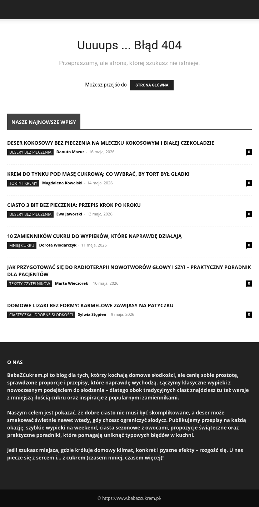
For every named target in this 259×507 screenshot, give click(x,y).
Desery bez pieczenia (30, 152)
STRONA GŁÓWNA (151, 85)
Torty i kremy (23, 183)
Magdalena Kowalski (62, 182)
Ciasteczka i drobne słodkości (41, 314)
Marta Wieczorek (71, 283)
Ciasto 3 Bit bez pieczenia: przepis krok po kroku (74, 205)
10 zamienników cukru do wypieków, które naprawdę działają (94, 236)
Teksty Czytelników (29, 283)
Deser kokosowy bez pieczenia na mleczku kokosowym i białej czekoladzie (110, 142)
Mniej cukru (21, 245)
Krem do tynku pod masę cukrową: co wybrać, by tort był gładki (98, 173)
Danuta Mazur (70, 151)
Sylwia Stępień (92, 314)
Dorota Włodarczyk (58, 245)
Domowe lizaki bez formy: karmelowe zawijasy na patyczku (90, 305)
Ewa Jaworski (69, 214)
